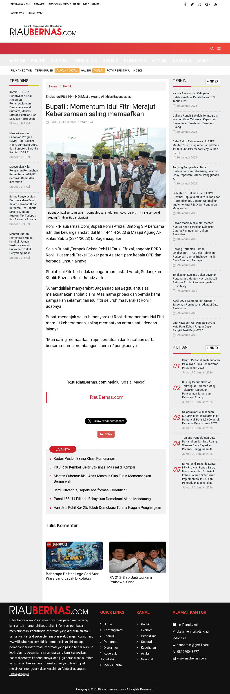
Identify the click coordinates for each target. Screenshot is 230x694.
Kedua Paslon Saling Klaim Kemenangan (85, 458)
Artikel (160, 61)
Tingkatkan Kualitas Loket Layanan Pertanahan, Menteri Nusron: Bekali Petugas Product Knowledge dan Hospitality (195, 280)
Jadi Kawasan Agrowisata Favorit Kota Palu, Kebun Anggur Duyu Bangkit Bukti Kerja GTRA (194, 326)
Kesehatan (135, 61)
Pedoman (110, 642)
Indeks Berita (113, 665)
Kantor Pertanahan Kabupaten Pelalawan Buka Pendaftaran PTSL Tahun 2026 (194, 97)
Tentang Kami (21, 4)
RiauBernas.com (106, 397)
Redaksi (39, 4)
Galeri (86, 71)
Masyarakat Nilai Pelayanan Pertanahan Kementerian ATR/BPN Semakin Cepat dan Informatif (23, 174)
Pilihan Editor (21, 71)
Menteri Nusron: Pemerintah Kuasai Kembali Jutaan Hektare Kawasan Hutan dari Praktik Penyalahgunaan (21, 243)
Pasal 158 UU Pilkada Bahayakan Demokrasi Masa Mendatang (102, 499)
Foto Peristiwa (118, 71)
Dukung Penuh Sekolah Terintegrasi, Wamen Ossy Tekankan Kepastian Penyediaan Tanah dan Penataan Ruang (195, 121)
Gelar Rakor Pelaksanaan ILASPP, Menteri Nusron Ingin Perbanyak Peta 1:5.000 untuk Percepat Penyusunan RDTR (196, 147)
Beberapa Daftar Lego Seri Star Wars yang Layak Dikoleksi (72, 576)
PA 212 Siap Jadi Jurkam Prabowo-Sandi (130, 580)
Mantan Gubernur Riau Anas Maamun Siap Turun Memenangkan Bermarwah (102, 478)
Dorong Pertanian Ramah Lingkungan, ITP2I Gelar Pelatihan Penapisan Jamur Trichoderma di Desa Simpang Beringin (194, 254)
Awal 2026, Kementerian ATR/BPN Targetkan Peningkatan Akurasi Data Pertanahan (195, 304)
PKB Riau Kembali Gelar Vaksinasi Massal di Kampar (94, 467)
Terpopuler (44, 71)
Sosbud (110, 61)
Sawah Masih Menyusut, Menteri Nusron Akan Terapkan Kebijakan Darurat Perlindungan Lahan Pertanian (193, 228)
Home (17, 61)
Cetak (106, 434)
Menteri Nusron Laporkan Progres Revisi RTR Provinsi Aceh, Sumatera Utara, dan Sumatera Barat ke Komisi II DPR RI (23, 142)
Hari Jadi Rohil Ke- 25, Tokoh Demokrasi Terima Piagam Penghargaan (107, 507)
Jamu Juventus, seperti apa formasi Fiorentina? (90, 490)
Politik (38, 61)
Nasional (182, 61)
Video (98, 70)
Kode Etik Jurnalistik (26, 13)
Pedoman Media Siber (64, 4)
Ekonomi (60, 61)
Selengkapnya (19, 674)
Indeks (138, 71)
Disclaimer (91, 4)
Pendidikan (85, 61)
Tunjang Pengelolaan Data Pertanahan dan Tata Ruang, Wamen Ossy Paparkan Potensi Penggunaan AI (196, 173)
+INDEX (213, 81)
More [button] (203, 61)
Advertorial (66, 70)
